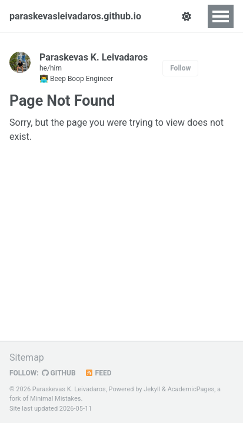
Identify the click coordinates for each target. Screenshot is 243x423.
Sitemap (26, 357)
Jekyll (152, 389)
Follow (180, 68)
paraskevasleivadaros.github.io (75, 16)
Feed (98, 373)
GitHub (59, 373)
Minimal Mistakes (55, 398)
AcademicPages (191, 389)
